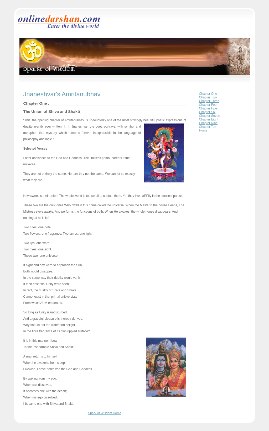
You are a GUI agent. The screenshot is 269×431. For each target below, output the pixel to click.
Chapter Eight (208, 119)
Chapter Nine (208, 123)
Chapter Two (208, 97)
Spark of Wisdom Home (104, 413)
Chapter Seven (209, 116)
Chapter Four (208, 105)
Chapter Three (209, 101)
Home (203, 130)
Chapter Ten (207, 127)
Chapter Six (207, 112)
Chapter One (208, 94)
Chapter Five (208, 108)
